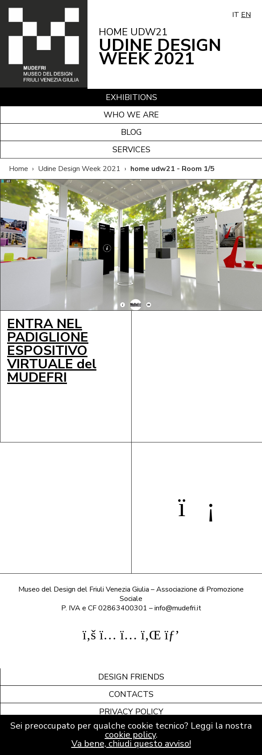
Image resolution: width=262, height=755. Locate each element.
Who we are (131, 114)
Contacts (131, 694)
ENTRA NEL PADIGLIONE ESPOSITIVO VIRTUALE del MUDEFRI (51, 351)
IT (235, 15)
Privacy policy (131, 711)
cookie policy (130, 735)
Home (18, 168)
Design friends (131, 677)
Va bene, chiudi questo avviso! (131, 744)
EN (246, 15)
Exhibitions (131, 97)
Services (131, 149)
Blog (131, 132)
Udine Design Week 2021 (79, 168)
